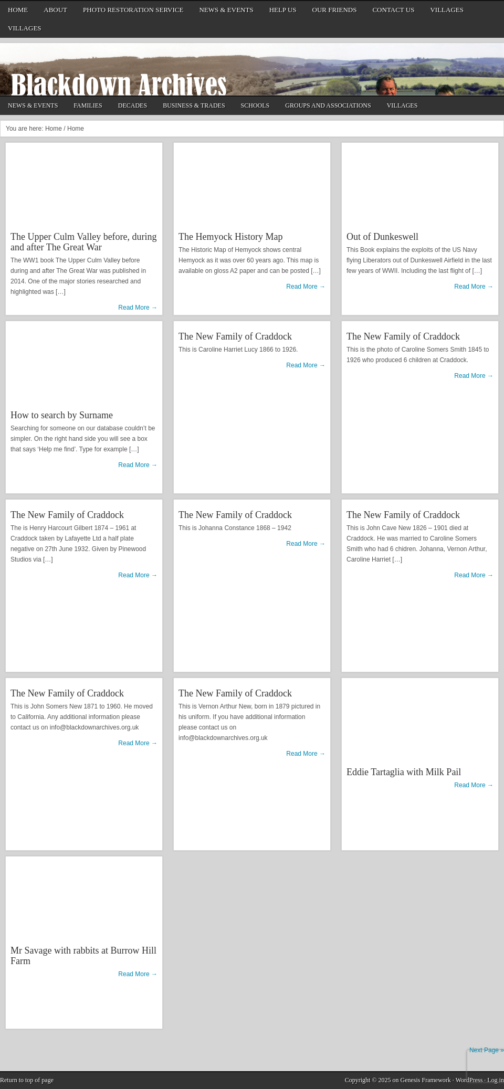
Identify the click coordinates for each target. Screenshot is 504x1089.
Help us (283, 10)
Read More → (138, 307)
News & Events (226, 10)
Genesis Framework (426, 1080)
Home (18, 10)
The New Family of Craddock (235, 336)
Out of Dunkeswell (382, 236)
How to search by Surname (61, 415)
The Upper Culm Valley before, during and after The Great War (83, 241)
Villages (447, 10)
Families (88, 105)
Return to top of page (27, 1080)
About (54, 11)
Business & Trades (192, 106)
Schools (254, 106)
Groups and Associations (326, 106)
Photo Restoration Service (133, 10)
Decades (131, 106)
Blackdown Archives (252, 69)
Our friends (334, 10)
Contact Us (391, 11)
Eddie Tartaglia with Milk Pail (403, 772)
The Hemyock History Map (230, 236)
